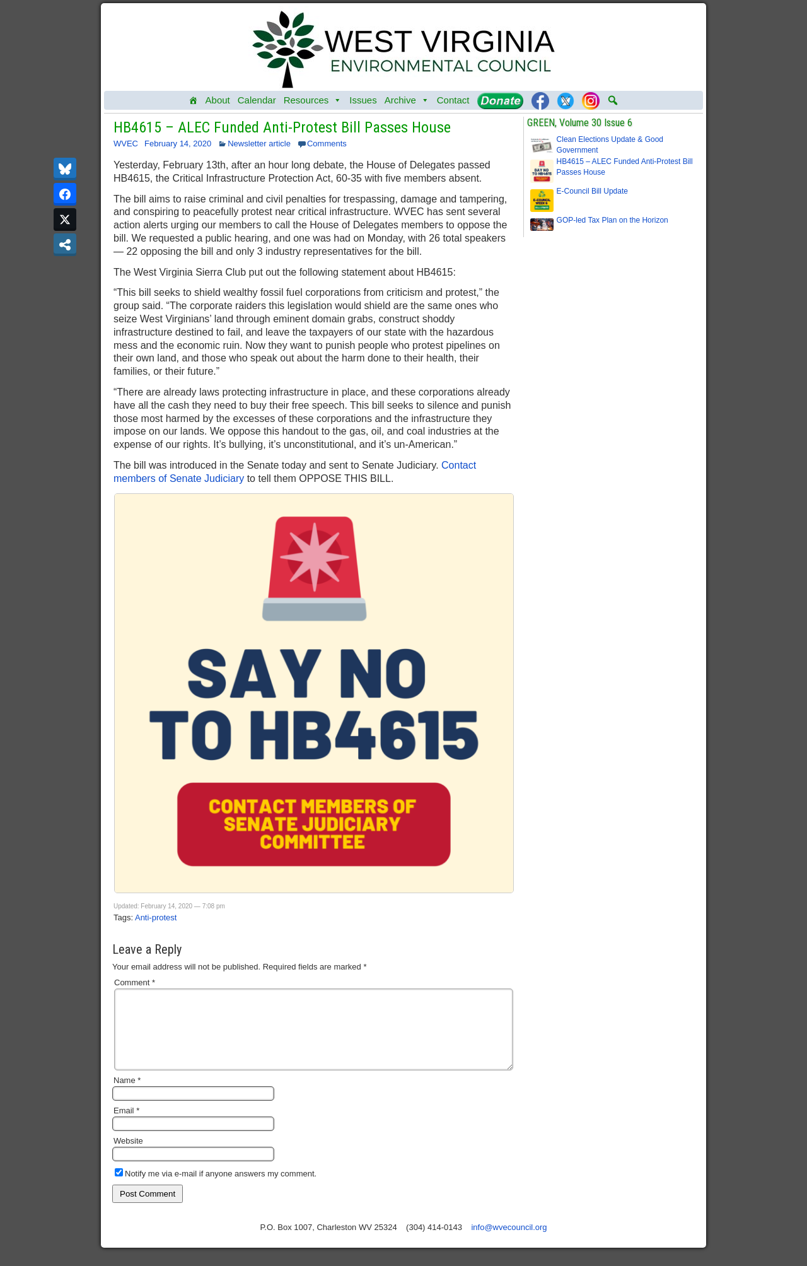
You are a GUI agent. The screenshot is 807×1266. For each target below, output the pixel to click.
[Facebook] (540, 100)
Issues (362, 100)
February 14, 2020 (177, 143)
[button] (612, 100)
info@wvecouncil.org (509, 1242)
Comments (327, 143)
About (218, 100)
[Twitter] (565, 100)
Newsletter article (259, 143)
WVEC (125, 143)
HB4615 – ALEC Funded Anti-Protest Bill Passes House (282, 127)
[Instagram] (590, 100)
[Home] (193, 100)
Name (127, 1095)
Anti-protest (156, 917)
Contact (453, 100)
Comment (134, 982)
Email (126, 1125)
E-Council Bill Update (592, 191)
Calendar (257, 100)
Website (128, 1156)
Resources (313, 100)
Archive (407, 100)
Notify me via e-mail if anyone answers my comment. (215, 1188)
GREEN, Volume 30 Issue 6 (579, 123)
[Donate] (500, 100)
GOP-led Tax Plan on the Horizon (612, 220)
